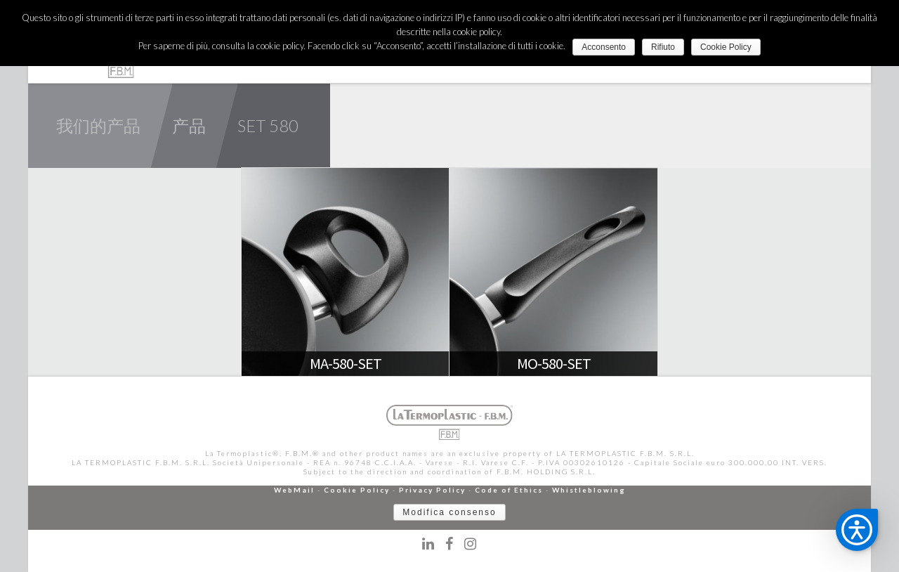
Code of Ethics (509, 490)
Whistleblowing (589, 490)
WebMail (294, 490)
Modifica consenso (449, 512)
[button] (857, 530)
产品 (189, 126)
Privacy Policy (432, 490)
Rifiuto (663, 47)
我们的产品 (98, 126)
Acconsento (604, 47)
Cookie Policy (357, 490)
